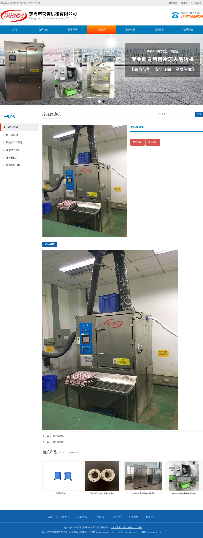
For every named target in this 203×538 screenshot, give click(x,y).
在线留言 (198, 3)
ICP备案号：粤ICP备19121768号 (126, 527)
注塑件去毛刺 (12, 149)
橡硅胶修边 (11, 134)
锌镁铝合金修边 (13, 142)
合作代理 (130, 29)
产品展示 (101, 29)
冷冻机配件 (11, 157)
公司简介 (173, 3)
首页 (14, 29)
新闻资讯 (72, 29)
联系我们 (185, 3)
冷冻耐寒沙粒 (12, 165)
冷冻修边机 (11, 127)
